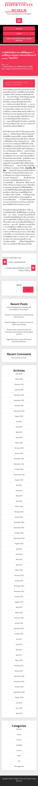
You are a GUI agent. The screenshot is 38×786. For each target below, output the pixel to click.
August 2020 (19, 697)
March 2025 (19, 443)
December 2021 (19, 628)
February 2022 (19, 618)
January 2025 (19, 453)
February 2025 (19, 448)
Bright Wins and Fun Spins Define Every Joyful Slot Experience (19, 340)
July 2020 (19, 703)
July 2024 (19, 485)
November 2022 (19, 591)
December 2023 (19, 522)
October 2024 (19, 469)
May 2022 (19, 607)
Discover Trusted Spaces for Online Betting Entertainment (19, 316)
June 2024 (19, 490)
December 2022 (19, 586)
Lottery (19, 750)
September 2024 (19, 474)
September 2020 (19, 692)
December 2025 (19, 395)
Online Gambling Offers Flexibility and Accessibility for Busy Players (19, 308)
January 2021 (19, 671)
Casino (19, 33)
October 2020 (19, 687)
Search (19, 285)
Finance (19, 740)
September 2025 (19, 411)
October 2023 (19, 533)
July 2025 (19, 421)
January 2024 (19, 517)
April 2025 (19, 437)
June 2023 (19, 554)
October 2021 (19, 634)
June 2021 (19, 644)
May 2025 (19, 432)
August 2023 (19, 543)
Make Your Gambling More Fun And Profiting (19, 39)
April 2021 (19, 655)
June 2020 (19, 708)
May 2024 (19, 496)
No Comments (18, 85)
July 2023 (19, 549)
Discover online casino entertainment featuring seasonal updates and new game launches (19, 332)
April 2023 (19, 565)
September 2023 (19, 538)
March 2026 (19, 379)
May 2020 (19, 713)
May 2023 (19, 559)
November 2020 (19, 681)
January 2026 (19, 390)
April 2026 (19, 374)
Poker (19, 756)
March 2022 (19, 612)
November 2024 (19, 464)
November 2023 (19, 527)
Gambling (19, 745)
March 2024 (19, 506)
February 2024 (19, 512)
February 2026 (19, 384)
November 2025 (19, 400)
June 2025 (19, 427)
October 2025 (19, 405)
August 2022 (19, 602)
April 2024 (19, 501)
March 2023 (19, 570)
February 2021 (19, 665)
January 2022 (19, 623)
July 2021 (19, 639)
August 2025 (19, 416)
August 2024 (19, 480)
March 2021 (19, 660)
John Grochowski (11, 82)
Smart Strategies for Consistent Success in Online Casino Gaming (19, 323)
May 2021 (19, 650)
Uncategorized (19, 766)
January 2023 (19, 581)
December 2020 (19, 676)
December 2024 (19, 458)
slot (19, 761)
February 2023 (19, 575)
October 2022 (19, 596)
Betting (19, 29)
